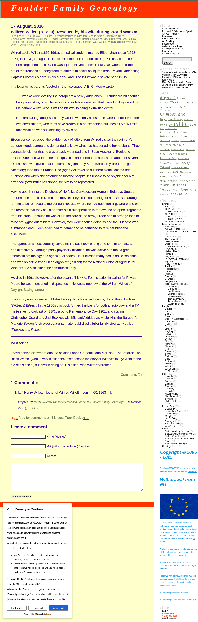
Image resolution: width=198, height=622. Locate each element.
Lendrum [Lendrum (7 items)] (187, 140)
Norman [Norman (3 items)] (165, 149)
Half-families (171, 251)
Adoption (169, 226)
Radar (168, 271)
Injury (77, 38)
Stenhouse (65, 41)
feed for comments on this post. (37, 417)
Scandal (169, 279)
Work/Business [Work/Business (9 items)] (173, 185)
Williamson (170, 369)
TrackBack (76, 417)
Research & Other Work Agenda (177, 31)
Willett (26, 38)
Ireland (168, 391)
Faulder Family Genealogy (75, 8)
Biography (58, 36)
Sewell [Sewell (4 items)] (164, 162)
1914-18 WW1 (33, 36)
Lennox (168, 339)
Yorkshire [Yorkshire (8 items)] (179, 194)
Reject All (38, 608)
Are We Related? (170, 34)
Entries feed (168, 613)
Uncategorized (169, 446)
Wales (168, 403)
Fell (166, 326)
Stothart (169, 361)
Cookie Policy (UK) (171, 53)
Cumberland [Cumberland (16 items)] (173, 114)
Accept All (58, 608)
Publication (80, 36)
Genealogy (170, 413)
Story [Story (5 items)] (186, 162)
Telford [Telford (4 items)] (165, 167)
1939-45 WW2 (175, 219)
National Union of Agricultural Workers (104, 38)
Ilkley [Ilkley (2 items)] (186, 133)
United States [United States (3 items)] (180, 167)
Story (167, 359)
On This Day (168, 41)
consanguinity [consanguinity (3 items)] (169, 107)
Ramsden (169, 351)
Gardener (172, 289)
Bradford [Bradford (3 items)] (182, 98)
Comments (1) (131, 374)
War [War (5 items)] (176, 171)
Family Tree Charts (171, 38)
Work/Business (39, 38)
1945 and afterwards (175, 221)
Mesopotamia (171, 394)
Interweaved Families (175, 259)
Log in (165, 611)
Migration (169, 261)
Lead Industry (174, 291)
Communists (65, 38)
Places (165, 374)
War (95, 41)
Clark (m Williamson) (175, 319)
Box (167, 311)
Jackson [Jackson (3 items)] (165, 140)
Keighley (169, 331)
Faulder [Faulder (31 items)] (179, 124)
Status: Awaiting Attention (177, 431)
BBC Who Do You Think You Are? (181, 231)
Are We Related (172, 229)
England (169, 384)
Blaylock (169, 309)
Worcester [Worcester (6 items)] (187, 181)
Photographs (168, 44)
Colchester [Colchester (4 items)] (187, 102)
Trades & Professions (175, 284)
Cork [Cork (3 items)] (182, 107)
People (165, 306)
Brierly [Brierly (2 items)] (164, 103)
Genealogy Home (170, 29)
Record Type (168, 406)
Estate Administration (175, 246)
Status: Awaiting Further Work (179, 434)
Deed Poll (169, 244)
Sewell (168, 354)
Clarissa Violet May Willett (174, 75)
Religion (169, 274)
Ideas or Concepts (171, 224)
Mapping (169, 416)
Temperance (171, 281)
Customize (16, 608)
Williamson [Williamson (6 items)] (169, 181)
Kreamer (169, 334)
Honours (169, 254)
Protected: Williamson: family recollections (176, 78)
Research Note (172, 423)
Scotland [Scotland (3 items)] (183, 158)
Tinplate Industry (176, 299)
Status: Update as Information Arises (179, 439)
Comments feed (170, 616)
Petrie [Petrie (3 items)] (164, 154)
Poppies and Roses (22, 41)
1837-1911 (170, 209)
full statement (192, 472)
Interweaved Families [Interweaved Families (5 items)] (176, 136)
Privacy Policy (169, 51)
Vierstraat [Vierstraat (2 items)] (166, 172)
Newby (168, 344)
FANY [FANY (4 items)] (164, 125)
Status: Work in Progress (177, 443)
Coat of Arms (171, 236)
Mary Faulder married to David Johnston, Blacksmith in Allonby (177, 83)
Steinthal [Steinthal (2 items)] (175, 163)
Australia (169, 376)
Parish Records (172, 264)
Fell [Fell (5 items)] (193, 124)
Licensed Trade (175, 294)
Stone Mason (174, 296)
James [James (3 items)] (175, 140)
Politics (69, 36)
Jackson (169, 329)
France (168, 386)
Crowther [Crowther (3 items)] (166, 110)
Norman (169, 346)
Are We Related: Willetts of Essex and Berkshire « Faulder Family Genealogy (78, 402)
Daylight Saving (172, 241)
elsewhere (38, 353)
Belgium (47, 36)
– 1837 (168, 206)
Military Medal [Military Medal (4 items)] (171, 144)
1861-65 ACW (175, 211)
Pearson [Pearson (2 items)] (190, 150)
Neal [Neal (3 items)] (186, 145)
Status (165, 428)
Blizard (171, 371)
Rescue (91, 36)
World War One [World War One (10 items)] (174, 189)
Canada (169, 381)
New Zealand (171, 396)
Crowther (169, 321)
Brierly (168, 314)
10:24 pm (33, 408)
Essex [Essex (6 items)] (188, 119)
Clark (167, 316)
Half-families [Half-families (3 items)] (168, 128)
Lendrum (169, 336)
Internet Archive (177, 562)
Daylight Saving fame (26, 290)
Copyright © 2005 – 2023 (174, 48)
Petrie (168, 349)
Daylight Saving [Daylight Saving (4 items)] (171, 119)
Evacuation (170, 249)
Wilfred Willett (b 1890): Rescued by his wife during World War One (75, 32)
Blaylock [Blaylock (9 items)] (168, 98)
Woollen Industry (176, 304)
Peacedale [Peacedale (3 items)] (177, 149)
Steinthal (169, 356)
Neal (167, 341)
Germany (169, 388)
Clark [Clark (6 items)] (173, 102)
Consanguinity (172, 239)
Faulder (168, 324)
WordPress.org (169, 618)
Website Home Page (172, 46)
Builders (172, 286)
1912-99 (169, 214)
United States (171, 401)
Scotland (169, 399)
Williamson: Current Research (176, 87)
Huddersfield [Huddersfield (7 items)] (171, 132)
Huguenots (170, 256)
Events (165, 204)
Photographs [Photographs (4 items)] (178, 153)
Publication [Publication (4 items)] (168, 158)
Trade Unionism (82, 41)
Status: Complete (107, 36)
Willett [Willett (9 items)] (175, 176)
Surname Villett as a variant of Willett (180, 72)
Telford (168, 363)
